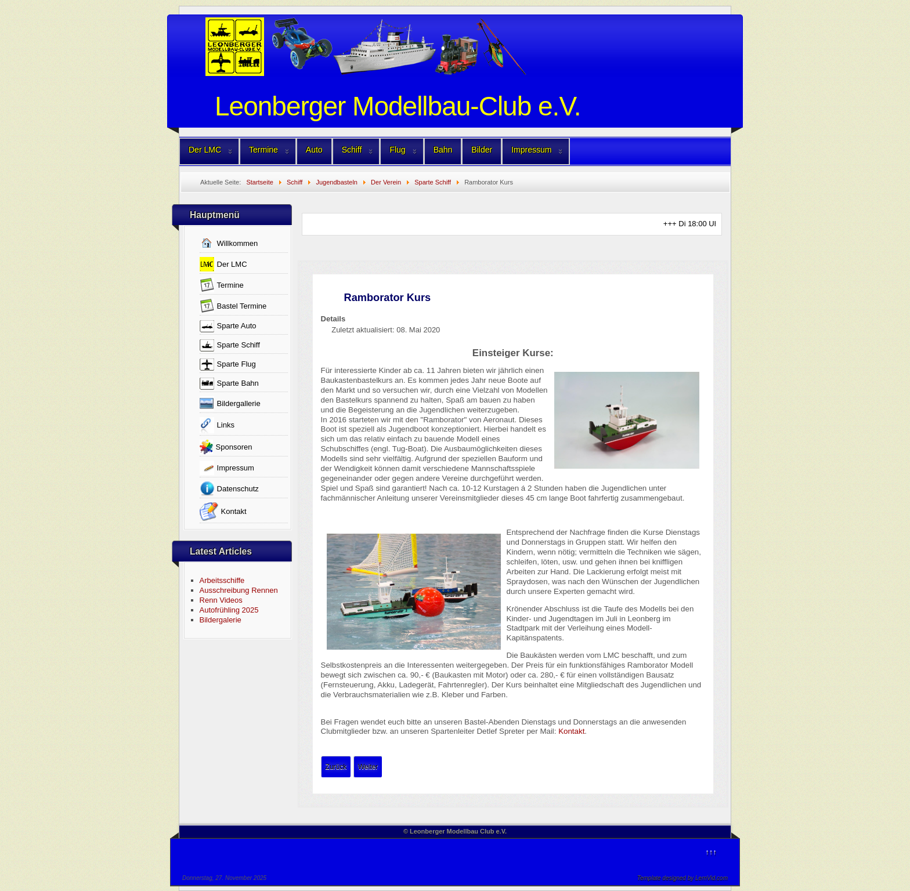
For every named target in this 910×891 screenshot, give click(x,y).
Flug (397, 149)
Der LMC (205, 149)
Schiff (352, 149)
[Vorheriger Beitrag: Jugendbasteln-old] (336, 767)
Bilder (481, 149)
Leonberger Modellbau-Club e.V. (398, 106)
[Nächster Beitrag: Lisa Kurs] (367, 767)
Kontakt (571, 731)
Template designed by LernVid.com (682, 878)
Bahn (443, 149)
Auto (314, 149)
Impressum (531, 149)
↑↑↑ (711, 851)
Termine (263, 149)
